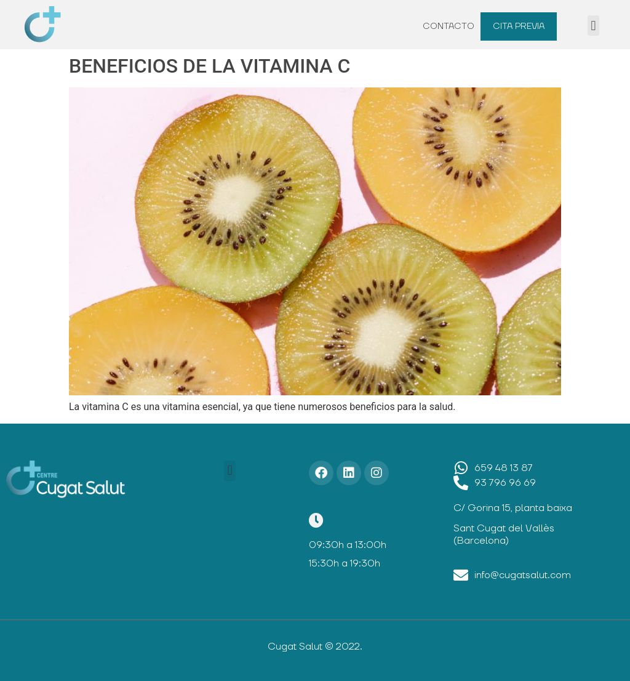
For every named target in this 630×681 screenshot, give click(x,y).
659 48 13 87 (503, 468)
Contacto (448, 26)
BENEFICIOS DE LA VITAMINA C (209, 66)
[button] (593, 25)
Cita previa (518, 26)
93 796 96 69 (505, 483)
